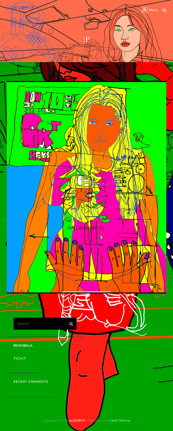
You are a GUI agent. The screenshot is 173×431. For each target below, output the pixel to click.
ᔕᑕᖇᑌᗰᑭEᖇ (20, 7)
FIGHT (20, 358)
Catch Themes (120, 420)
